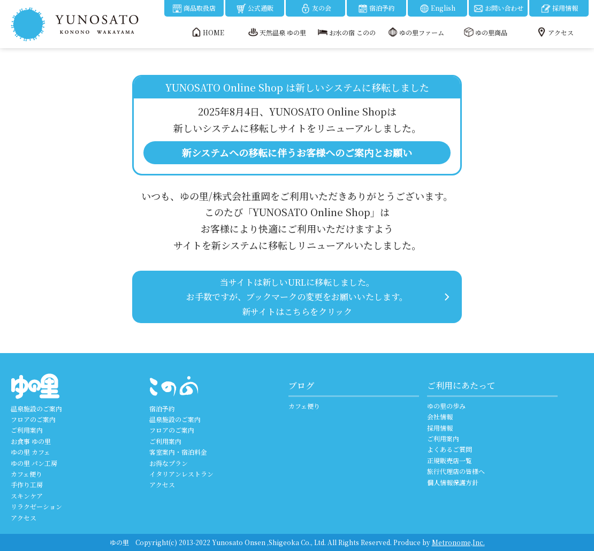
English (437, 8)
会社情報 (440, 416)
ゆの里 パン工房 (34, 463)
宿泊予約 (376, 8)
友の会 (315, 8)
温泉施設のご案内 (36, 408)
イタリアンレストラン (181, 473)
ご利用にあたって (461, 385)
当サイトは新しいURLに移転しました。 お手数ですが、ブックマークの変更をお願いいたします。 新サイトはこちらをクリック (297, 296)
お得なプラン (168, 463)
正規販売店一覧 (449, 460)
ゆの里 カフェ (30, 451)
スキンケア (27, 495)
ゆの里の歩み (446, 405)
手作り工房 (27, 484)
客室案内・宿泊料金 (178, 451)
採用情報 (559, 8)
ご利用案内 (27, 429)
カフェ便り (26, 473)
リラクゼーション (36, 506)
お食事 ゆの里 (31, 441)
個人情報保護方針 (452, 482)
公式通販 (254, 8)
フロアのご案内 (33, 419)
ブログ (301, 385)
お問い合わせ (498, 8)
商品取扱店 (194, 8)
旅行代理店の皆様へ (456, 471)
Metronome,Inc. (458, 542)
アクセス (23, 517)
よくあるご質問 (449, 449)
